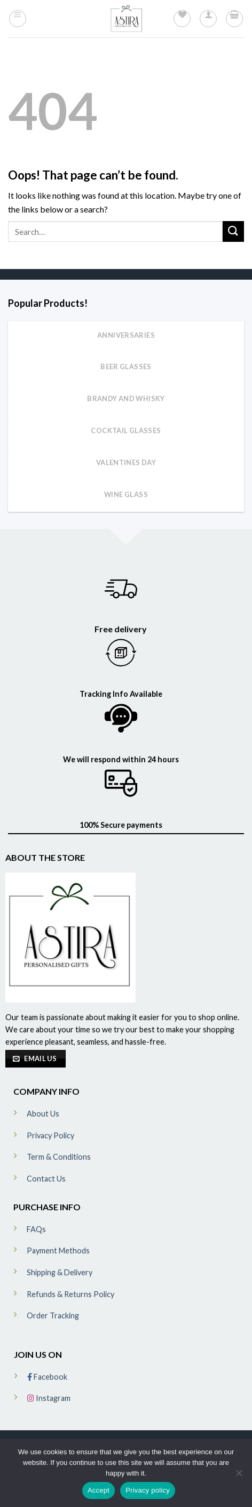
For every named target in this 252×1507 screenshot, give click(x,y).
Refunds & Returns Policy (70, 1294)
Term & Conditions (59, 1156)
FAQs (36, 1229)
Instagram (48, 1398)
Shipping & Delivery (59, 1272)
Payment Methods (58, 1250)
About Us (43, 1113)
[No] (238, 1476)
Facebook (47, 1376)
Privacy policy (147, 1490)
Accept (98, 1490)
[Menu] (17, 18)
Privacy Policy (50, 1135)
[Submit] (233, 231)
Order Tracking (53, 1315)
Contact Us (46, 1178)
